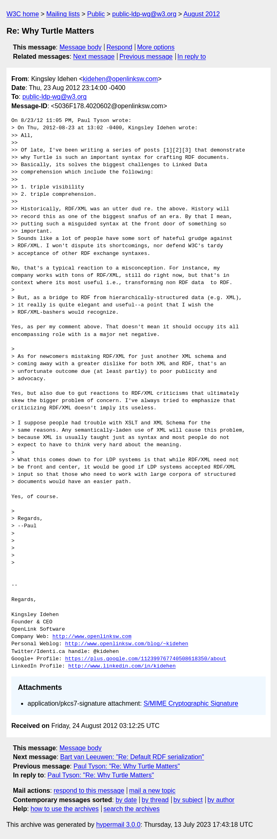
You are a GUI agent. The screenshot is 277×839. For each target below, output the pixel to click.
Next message (94, 56)
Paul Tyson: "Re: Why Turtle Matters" (126, 766)
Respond (119, 47)
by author (220, 799)
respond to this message (88, 790)
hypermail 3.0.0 (118, 824)
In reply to (191, 56)
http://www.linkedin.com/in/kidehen (121, 666)
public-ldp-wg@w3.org (144, 14)
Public (96, 14)
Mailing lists (63, 14)
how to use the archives (65, 808)
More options (156, 47)
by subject (187, 799)
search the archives (132, 808)
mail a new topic (152, 790)
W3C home (22, 14)
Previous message (146, 56)
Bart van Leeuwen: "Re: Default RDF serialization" (132, 756)
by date (125, 799)
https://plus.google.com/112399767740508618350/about (145, 659)
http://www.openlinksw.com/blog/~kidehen (126, 644)
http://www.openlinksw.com (91, 636)
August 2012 (201, 14)
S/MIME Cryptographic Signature (190, 703)
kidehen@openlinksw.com (120, 78)
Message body (81, 47)
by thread (155, 799)
